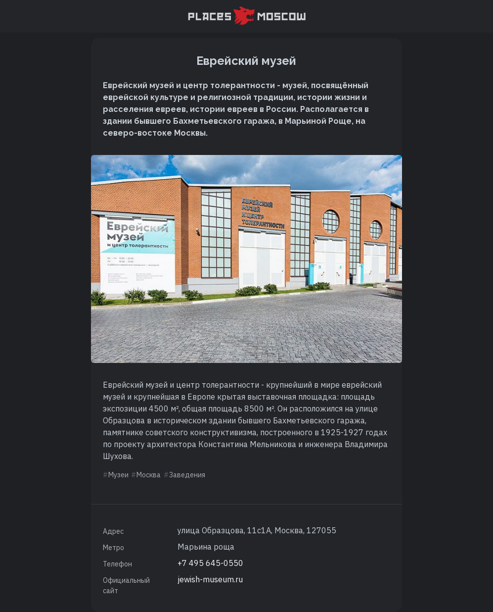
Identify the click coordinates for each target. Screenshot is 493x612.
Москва (148, 474)
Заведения (187, 474)
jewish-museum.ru (210, 579)
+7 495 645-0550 (210, 563)
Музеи (118, 474)
